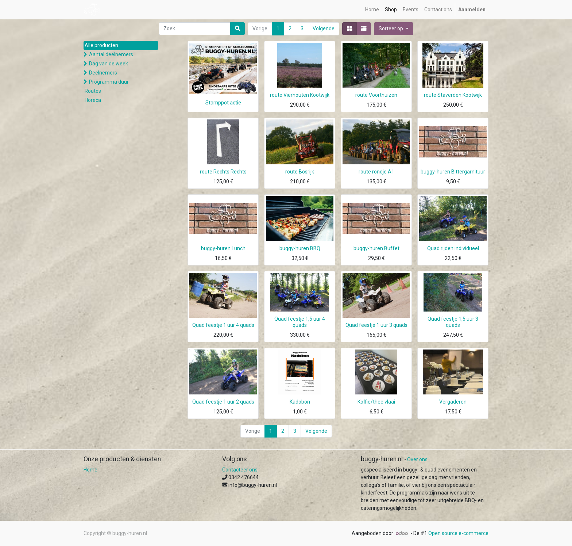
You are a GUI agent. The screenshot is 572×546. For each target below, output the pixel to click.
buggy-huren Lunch (223, 248)
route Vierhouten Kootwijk (299, 95)
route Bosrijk (299, 172)
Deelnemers (103, 73)
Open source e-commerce (458, 533)
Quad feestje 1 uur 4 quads (223, 325)
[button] (393, 28)
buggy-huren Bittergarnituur (453, 172)
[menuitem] (372, 9)
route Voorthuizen (376, 95)
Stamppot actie (223, 103)
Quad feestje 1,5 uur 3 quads (453, 322)
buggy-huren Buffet (376, 248)
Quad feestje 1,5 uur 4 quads (299, 322)
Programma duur (109, 82)
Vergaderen (453, 402)
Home (90, 470)
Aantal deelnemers (111, 54)
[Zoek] (237, 28)
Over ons (417, 459)
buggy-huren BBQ (299, 248)
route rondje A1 (376, 172)
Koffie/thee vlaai (376, 402)
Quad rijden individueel (453, 248)
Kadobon (300, 402)
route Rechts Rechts (223, 172)
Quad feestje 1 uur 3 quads (376, 325)
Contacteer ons (240, 470)
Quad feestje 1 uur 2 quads (223, 402)
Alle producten (101, 45)
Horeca (93, 100)
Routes (93, 91)
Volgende (324, 28)
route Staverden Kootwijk (453, 95)
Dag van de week (108, 63)
